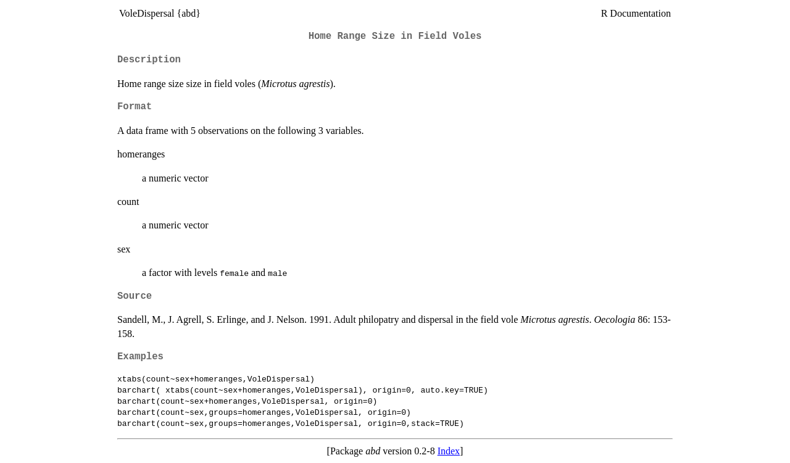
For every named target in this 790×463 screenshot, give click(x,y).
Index (449, 451)
